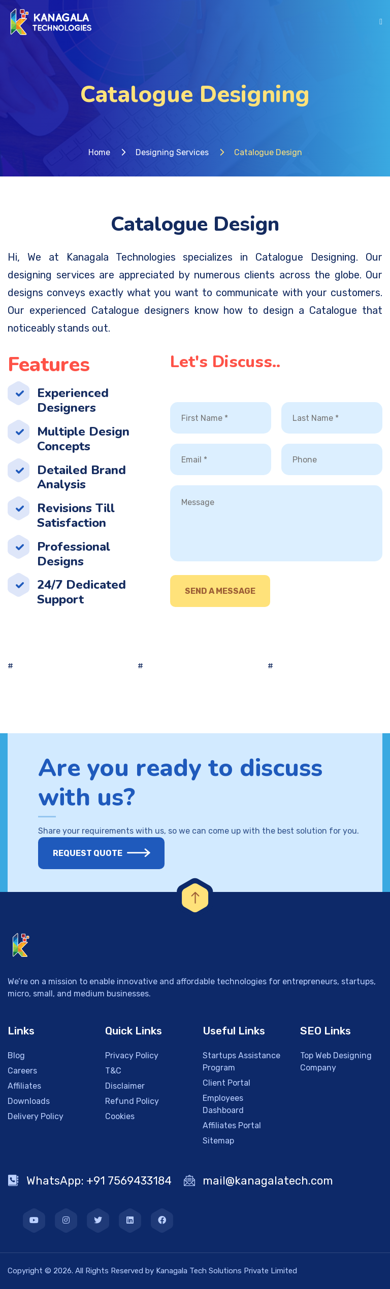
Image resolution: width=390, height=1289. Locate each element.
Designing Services (172, 152)
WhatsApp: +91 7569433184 (90, 1181)
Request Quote (94, 853)
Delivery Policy (35, 1116)
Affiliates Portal (232, 1125)
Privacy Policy (131, 1055)
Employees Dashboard (223, 1104)
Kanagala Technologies (121, 257)
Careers (22, 1071)
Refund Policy (132, 1101)
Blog (16, 1055)
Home (99, 152)
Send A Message (220, 591)
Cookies (120, 1116)
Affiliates (24, 1086)
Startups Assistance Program (241, 1061)
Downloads (29, 1101)
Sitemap (218, 1140)
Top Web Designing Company (336, 1061)
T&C (113, 1071)
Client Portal (226, 1083)
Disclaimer (125, 1086)
